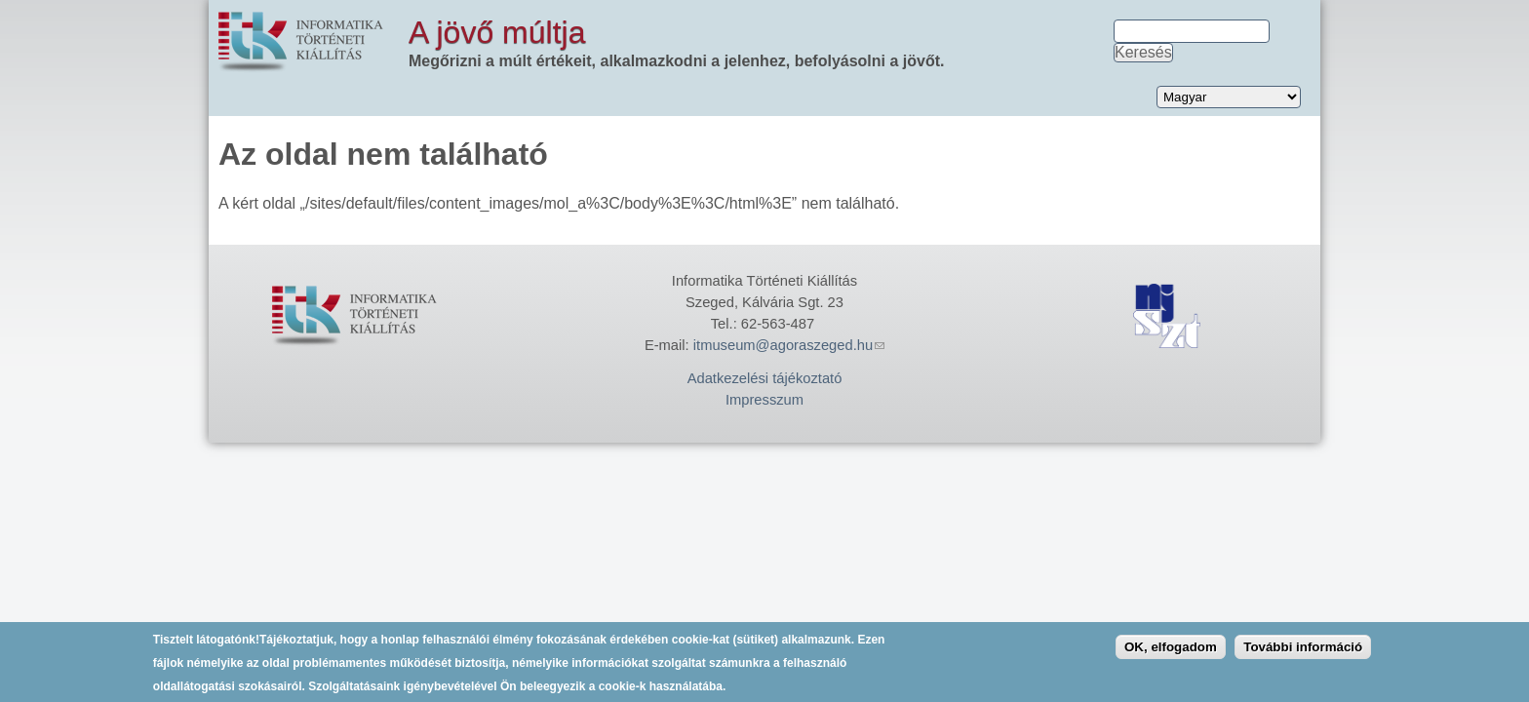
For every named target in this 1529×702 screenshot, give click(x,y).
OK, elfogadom (1170, 651)
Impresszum (764, 400)
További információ (1302, 651)
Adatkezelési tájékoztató (765, 378)
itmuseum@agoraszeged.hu (788, 345)
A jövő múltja (497, 32)
